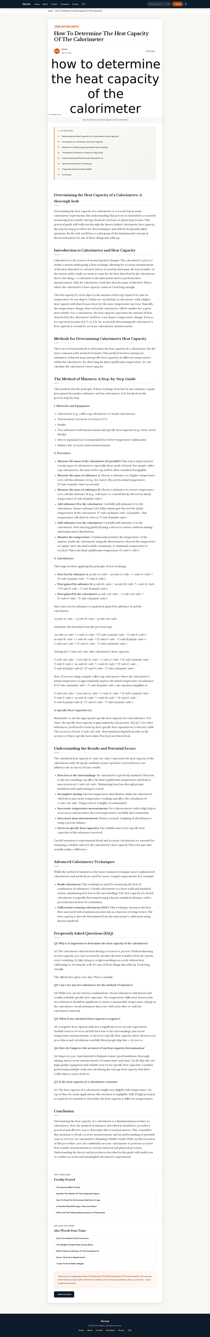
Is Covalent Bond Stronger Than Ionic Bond (76, 1206)
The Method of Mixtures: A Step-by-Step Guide (82, 152)
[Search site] (159, 4)
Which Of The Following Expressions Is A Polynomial (80, 1212)
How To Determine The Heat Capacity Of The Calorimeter (111, 1276)
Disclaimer (65, 4)
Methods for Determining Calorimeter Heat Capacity (85, 147)
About (45, 4)
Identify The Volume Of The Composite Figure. (78, 1193)
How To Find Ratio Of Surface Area (72, 1238)
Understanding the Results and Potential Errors (82, 158)
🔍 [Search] (168, 4)
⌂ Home (177, 4)
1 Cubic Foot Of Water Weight (70, 1263)
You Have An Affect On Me (68, 1187)
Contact (54, 4)
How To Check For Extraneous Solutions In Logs (78, 1200)
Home (37, 4)
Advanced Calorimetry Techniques (77, 163)
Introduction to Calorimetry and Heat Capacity (82, 142)
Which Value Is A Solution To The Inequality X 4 (77, 1251)
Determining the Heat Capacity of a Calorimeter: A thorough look (90, 136)
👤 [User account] (186, 4)
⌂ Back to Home (64, 1294)
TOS (83, 4)
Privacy (75, 4)
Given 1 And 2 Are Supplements (70, 1257)
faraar (26, 4)
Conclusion (67, 174)
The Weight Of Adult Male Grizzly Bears (74, 1244)
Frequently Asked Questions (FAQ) (77, 169)
